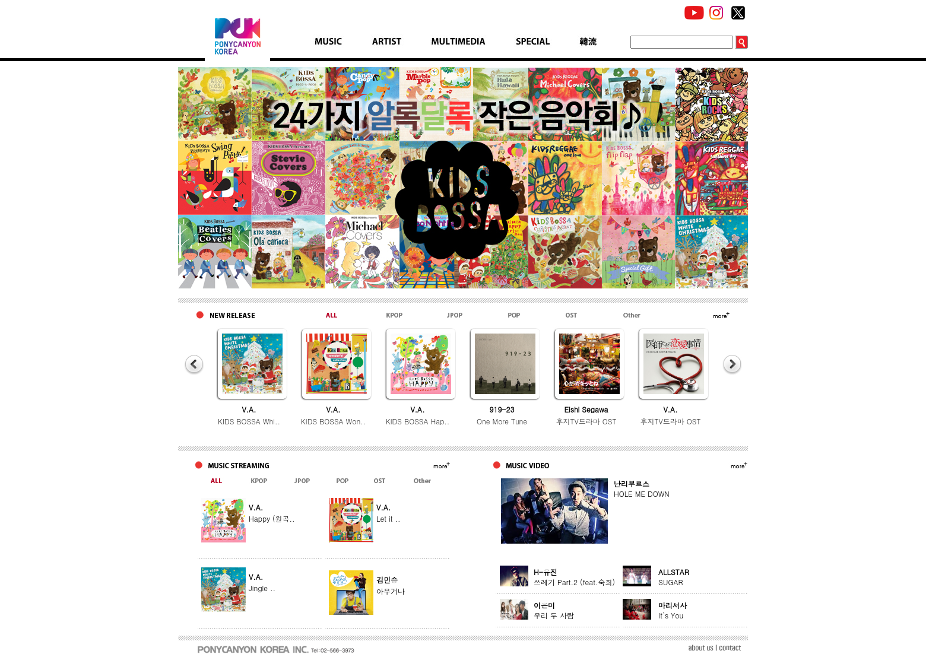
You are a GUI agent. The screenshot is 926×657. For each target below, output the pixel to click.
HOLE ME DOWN (642, 493)
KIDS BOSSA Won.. (333, 421)
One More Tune (502, 421)
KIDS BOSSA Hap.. (418, 421)
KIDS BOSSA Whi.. (249, 421)
